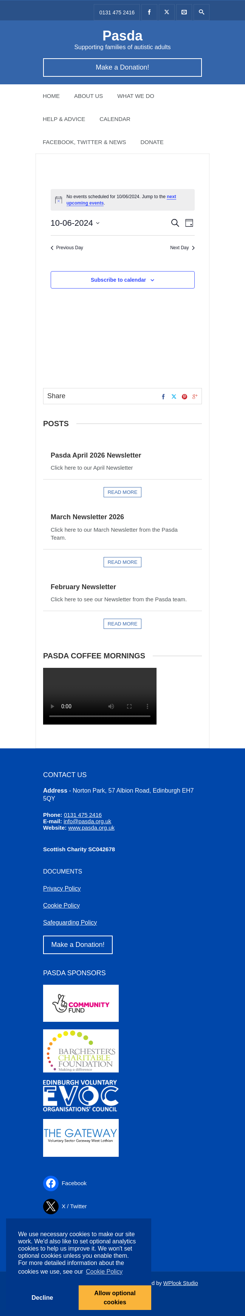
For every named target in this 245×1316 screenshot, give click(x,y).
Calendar (114, 119)
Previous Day (67, 247)
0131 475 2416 (117, 12)
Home (51, 96)
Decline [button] (42, 1297)
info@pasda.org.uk (87, 821)
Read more (123, 492)
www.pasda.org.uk (91, 827)
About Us (88, 96)
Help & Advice (64, 119)
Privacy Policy (62, 888)
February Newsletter (83, 587)
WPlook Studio (180, 1283)
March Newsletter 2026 (87, 517)
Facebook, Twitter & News (84, 142)
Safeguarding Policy (70, 922)
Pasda (122, 35)
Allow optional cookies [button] (114, 1297)
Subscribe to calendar (118, 280)
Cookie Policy (61, 905)
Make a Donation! (122, 67)
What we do (135, 96)
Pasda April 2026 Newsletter (96, 455)
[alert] (123, 200)
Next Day (182, 247)
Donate (151, 142)
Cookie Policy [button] (104, 1271)
